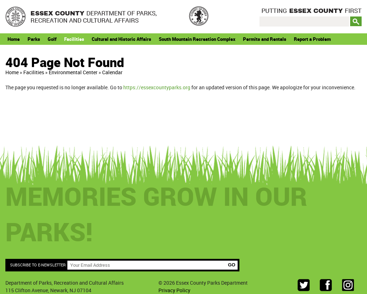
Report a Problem (312, 39)
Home (14, 39)
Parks (34, 39)
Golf (52, 39)
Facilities (74, 39)
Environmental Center (73, 72)
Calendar (112, 72)
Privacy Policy (174, 290)
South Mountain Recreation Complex (197, 39)
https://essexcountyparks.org (156, 87)
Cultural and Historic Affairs (121, 39)
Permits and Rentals (264, 39)
